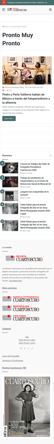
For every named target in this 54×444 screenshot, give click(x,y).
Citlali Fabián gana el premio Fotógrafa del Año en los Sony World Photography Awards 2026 (35, 224)
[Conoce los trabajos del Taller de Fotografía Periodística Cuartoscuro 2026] (10, 167)
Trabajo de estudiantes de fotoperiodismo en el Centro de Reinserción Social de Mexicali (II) (35, 181)
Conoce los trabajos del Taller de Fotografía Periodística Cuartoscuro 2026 (35, 167)
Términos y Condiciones (12, 360)
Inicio (5, 27)
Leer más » (9, 118)
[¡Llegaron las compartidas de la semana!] (10, 195)
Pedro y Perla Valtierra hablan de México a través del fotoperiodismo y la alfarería (26, 98)
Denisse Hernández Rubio (14, 87)
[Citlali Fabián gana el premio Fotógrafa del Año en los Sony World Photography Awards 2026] (10, 225)
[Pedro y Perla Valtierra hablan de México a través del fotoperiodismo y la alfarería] (27, 70)
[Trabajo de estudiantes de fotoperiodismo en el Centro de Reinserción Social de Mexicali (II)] (10, 181)
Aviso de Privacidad (10, 356)
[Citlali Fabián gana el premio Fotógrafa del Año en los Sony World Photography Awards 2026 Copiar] (10, 208)
